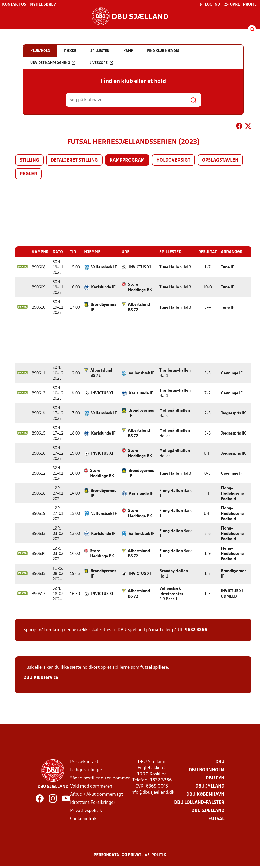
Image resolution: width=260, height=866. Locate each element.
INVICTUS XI (140, 267)
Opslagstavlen (220, 160)
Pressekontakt (84, 762)
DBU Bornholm (206, 770)
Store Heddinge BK (140, 287)
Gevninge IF (232, 373)
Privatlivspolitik (86, 811)
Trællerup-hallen (175, 370)
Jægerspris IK (233, 413)
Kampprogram (127, 160)
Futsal (216, 819)
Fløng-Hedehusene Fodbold (232, 494)
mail (156, 630)
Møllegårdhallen (174, 410)
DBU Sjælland (207, 811)
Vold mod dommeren (91, 786)
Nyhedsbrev (43, 4)
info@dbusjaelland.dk (152, 792)
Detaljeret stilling (74, 160)
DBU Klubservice (40, 678)
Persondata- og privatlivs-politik (130, 855)
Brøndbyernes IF (103, 307)
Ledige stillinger (86, 770)
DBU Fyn (215, 778)
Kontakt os (14, 4)
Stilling (29, 160)
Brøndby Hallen (173, 571)
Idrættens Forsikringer (92, 802)
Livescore (101, 83)
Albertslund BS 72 (139, 307)
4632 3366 (196, 630)
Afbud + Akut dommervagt (96, 794)
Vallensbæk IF (104, 267)
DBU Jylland (209, 786)
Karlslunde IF (103, 287)
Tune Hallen (170, 267)
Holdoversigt (173, 160)
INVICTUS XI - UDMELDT (233, 593)
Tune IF (227, 267)
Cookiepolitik (83, 819)
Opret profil (240, 4)
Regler (28, 174)
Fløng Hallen (171, 491)
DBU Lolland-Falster (199, 802)
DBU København (205, 794)
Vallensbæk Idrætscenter (171, 591)
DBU (219, 762)
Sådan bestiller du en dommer (100, 778)
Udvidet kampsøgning (52, 83)
